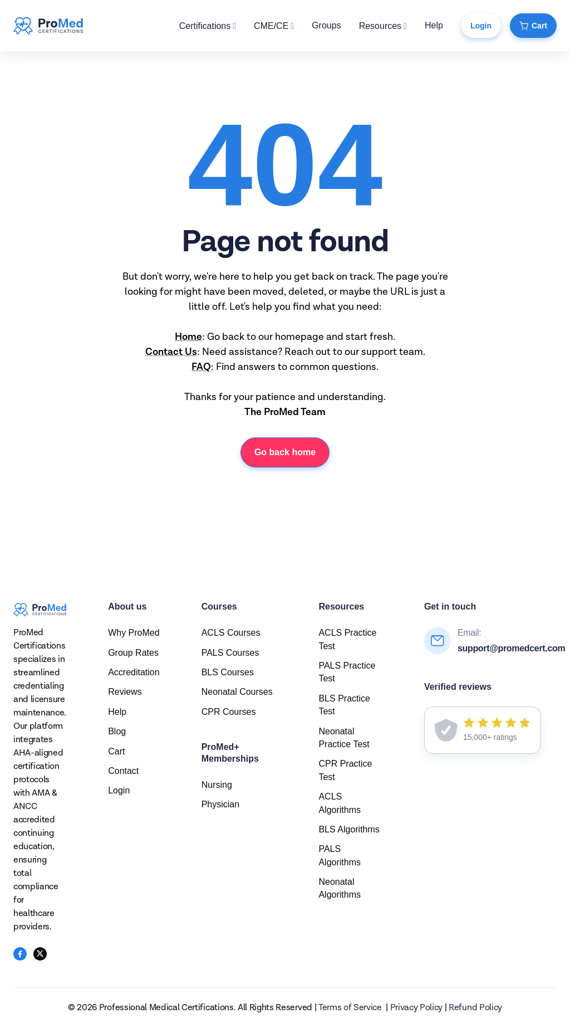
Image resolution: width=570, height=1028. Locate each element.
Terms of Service (350, 1008)
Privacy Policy (416, 1008)
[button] (207, 25)
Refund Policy (475, 1008)
